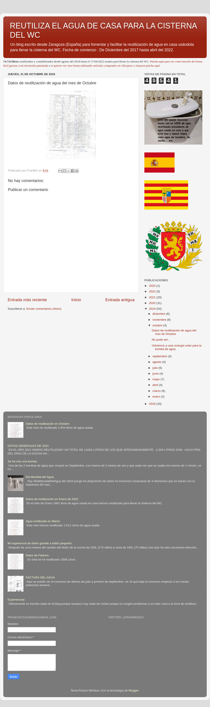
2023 (152, 285)
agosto (157, 362)
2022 (152, 291)
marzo (156, 390)
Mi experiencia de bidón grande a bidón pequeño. (40, 543)
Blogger (134, 690)
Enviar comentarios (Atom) (43, 308)
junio (155, 373)
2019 (152, 308)
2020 (152, 303)
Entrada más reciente (27, 299)
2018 (152, 403)
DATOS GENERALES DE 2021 (28, 445)
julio (155, 367)
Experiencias (16, 599)
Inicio (76, 299)
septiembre (160, 356)
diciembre (159, 313)
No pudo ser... (161, 339)
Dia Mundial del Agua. (40, 477)
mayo (156, 379)
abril (155, 385)
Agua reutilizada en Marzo (43, 521)
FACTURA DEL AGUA (40, 577)
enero (156, 396)
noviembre (159, 319)
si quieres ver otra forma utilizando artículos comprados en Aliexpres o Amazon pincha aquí (105, 65)
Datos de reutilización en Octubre (47, 423)
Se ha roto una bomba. (23, 461)
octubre (157, 325)
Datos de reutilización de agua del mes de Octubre (174, 332)
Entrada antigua (120, 299)
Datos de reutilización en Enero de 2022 (52, 499)
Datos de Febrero (37, 555)
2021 (152, 297)
